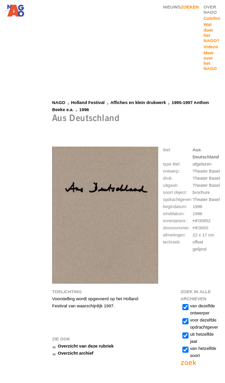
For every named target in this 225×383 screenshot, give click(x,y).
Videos (211, 46)
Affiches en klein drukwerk (138, 102)
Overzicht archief (75, 353)
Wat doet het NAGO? (211, 32)
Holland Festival (88, 102)
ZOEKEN (189, 7)
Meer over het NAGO (210, 61)
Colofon (212, 18)
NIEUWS (171, 7)
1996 (84, 109)
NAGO (58, 102)
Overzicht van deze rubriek (86, 346)
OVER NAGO (210, 10)
